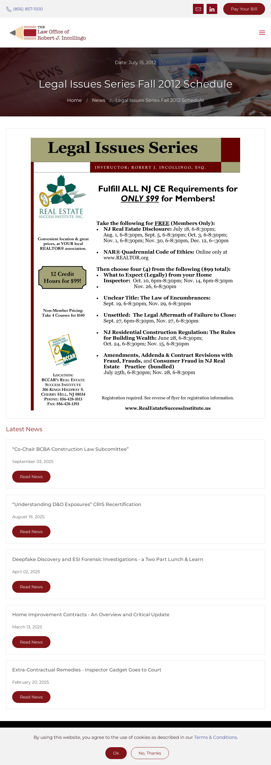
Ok (116, 753)
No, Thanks (150, 753)
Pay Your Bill (244, 9)
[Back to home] (47, 33)
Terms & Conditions (215, 737)
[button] (262, 33)
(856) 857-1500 (24, 9)
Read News (31, 476)
